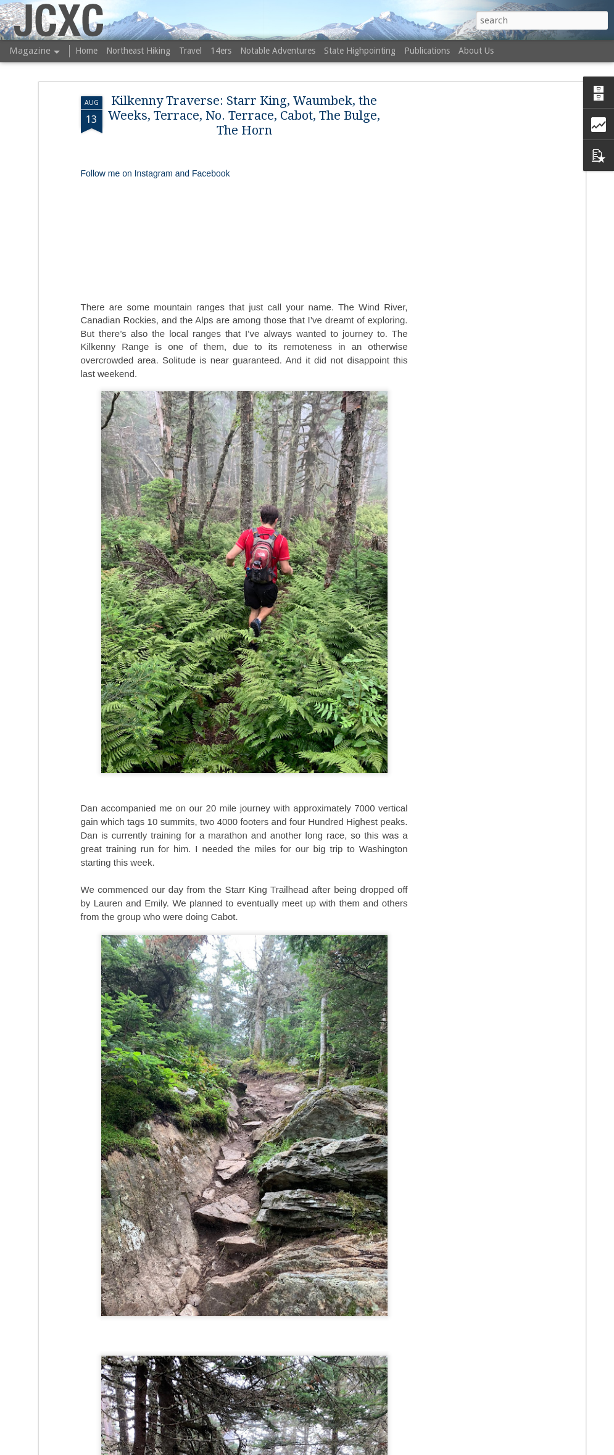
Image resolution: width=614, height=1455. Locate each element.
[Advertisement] (475, 274)
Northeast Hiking (138, 51)
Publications (427, 51)
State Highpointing (360, 51)
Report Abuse (430, 1448)
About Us (476, 51)
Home (86, 51)
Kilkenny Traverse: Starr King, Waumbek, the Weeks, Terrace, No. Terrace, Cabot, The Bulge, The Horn (244, 99)
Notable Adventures (277, 51)
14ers (220, 51)
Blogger (393, 1448)
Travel (190, 51)
